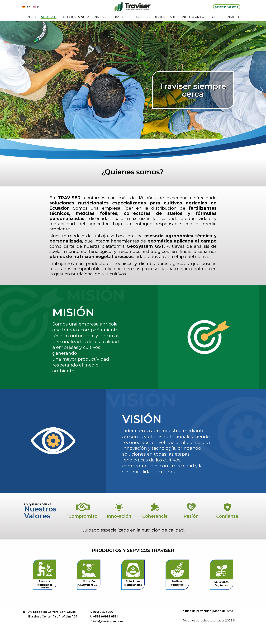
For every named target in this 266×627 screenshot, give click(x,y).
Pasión (191, 516)
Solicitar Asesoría (226, 6)
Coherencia (155, 516)
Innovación (119, 516)
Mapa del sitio (223, 611)
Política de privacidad (196, 611)
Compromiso (83, 516)
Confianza (227, 516)
